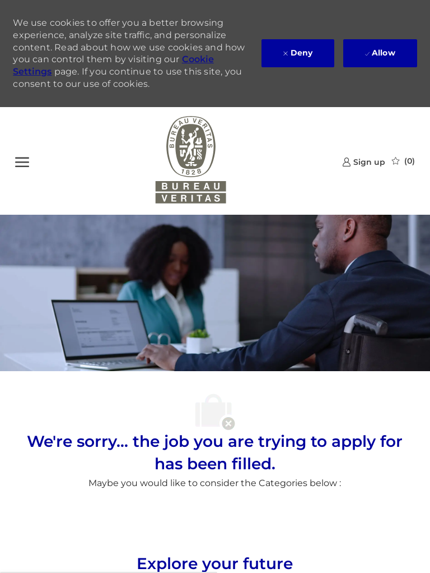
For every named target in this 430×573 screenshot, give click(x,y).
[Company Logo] (191, 161)
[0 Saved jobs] (403, 161)
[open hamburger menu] (22, 161)
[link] (363, 162)
